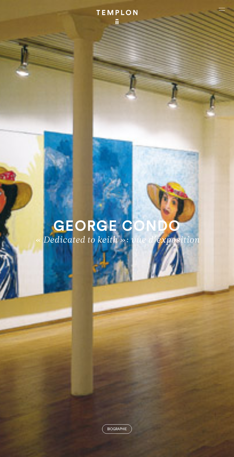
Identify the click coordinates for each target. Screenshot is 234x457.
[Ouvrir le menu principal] (222, 9)
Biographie (117, 429)
